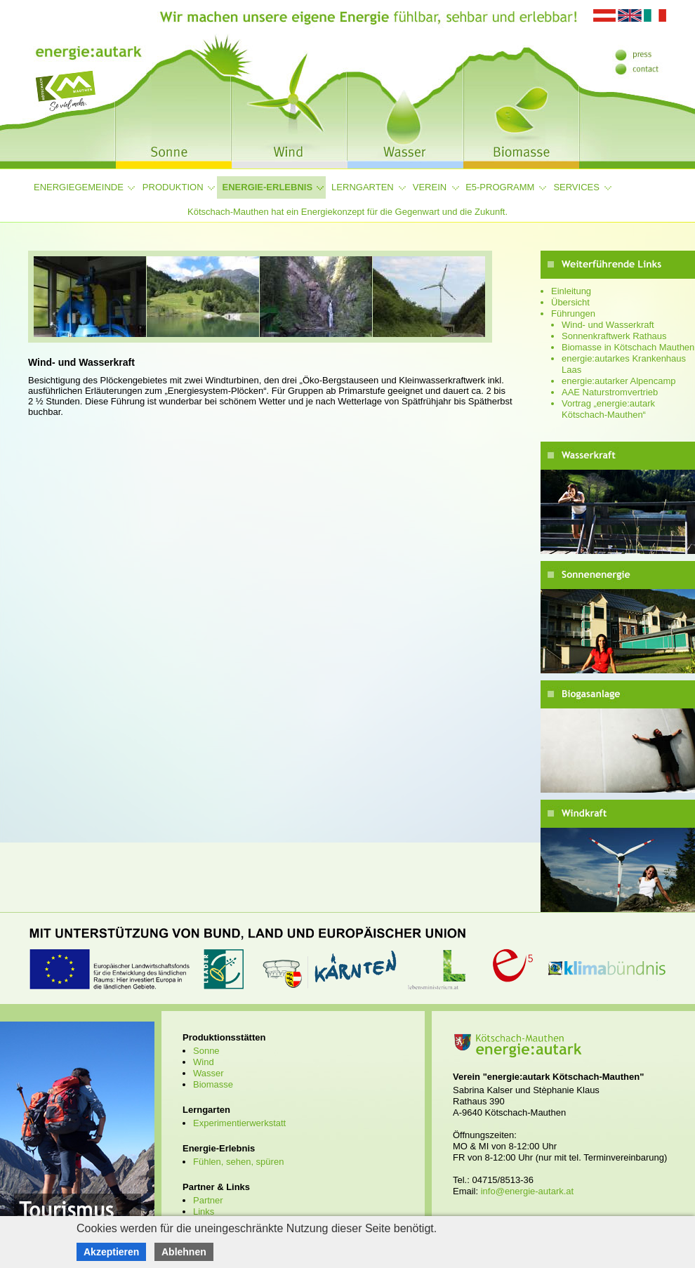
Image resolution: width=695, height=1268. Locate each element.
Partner (208, 1200)
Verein (429, 187)
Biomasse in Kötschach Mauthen (628, 347)
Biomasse (213, 1084)
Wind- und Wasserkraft (608, 324)
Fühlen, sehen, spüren (238, 1161)
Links (203, 1211)
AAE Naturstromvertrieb (610, 392)
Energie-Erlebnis (268, 187)
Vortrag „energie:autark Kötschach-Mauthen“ (608, 409)
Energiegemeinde (79, 187)
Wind (203, 1062)
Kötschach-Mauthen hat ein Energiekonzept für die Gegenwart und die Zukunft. (347, 211)
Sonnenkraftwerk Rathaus (614, 336)
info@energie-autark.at (527, 1191)
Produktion (173, 187)
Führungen (573, 313)
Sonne (206, 1050)
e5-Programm (499, 187)
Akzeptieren (111, 1251)
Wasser (208, 1073)
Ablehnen (183, 1251)
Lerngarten (362, 187)
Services (576, 187)
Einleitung (571, 291)
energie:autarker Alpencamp (619, 381)
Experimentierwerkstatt (239, 1123)
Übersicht (570, 302)
